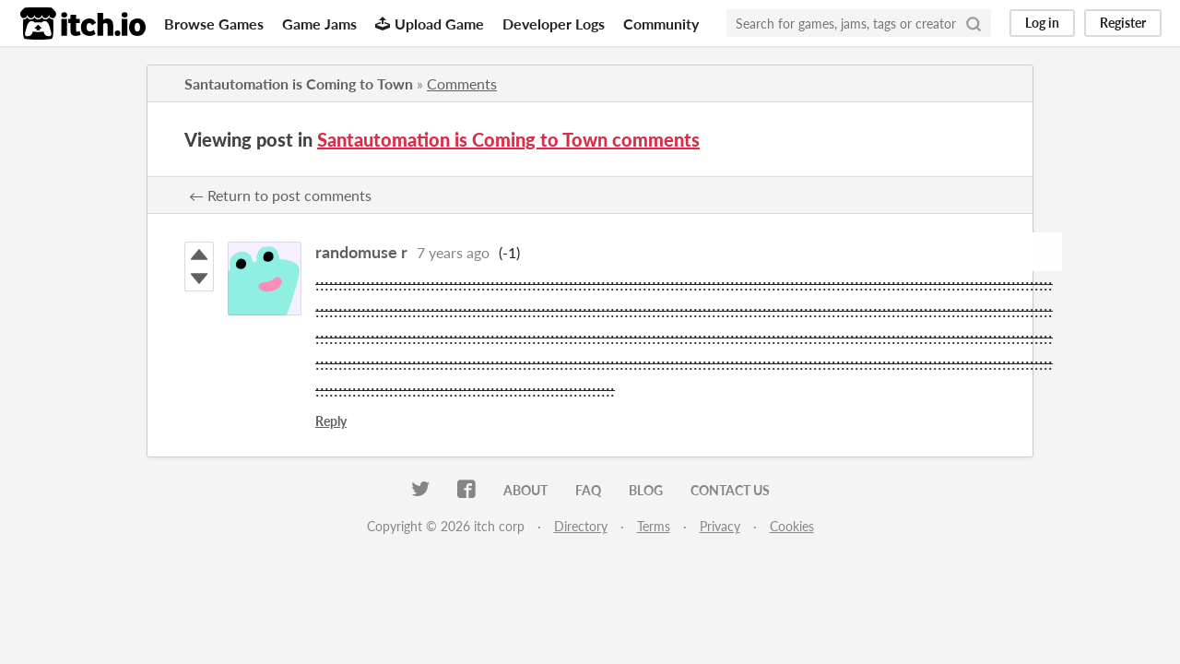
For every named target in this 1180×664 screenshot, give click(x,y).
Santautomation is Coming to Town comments (508, 139)
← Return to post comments (280, 195)
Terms (653, 526)
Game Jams (319, 23)
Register (1123, 22)
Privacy (720, 526)
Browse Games (214, 23)
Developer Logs (553, 23)
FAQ (588, 490)
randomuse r (361, 252)
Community (661, 23)
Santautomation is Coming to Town (298, 83)
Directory (581, 526)
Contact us (730, 490)
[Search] (973, 23)
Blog (646, 490)
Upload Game (429, 23)
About (525, 490)
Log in (1042, 22)
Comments (462, 83)
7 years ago (453, 252)
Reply (331, 421)
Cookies (792, 526)
